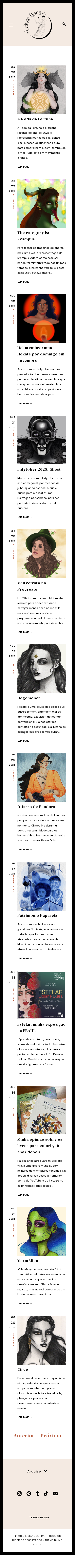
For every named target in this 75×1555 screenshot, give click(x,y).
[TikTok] (46, 1493)
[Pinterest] (29, 1493)
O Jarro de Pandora (36, 806)
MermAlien (27, 1260)
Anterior (24, 1435)
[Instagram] (19, 1493)
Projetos (13, 994)
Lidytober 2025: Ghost (39, 469)
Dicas (13, 1112)
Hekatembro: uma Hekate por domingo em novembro (41, 354)
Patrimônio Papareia (37, 915)
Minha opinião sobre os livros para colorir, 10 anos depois (39, 1145)
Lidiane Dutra (35, 1536)
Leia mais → (24, 166)
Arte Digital (13, 87)
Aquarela (13, 776)
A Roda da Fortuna (35, 119)
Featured (13, 668)
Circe (22, 1369)
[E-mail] (55, 1493)
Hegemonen (29, 698)
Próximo (51, 1435)
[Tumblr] (37, 1493)
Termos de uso (39, 1517)
